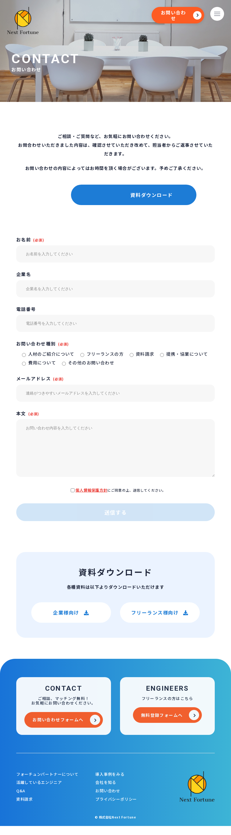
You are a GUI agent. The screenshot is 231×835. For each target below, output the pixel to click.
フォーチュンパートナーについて (47, 783)
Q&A (20, 800)
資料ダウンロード (165, 194)
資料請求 (24, 808)
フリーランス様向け (160, 621)
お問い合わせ (107, 800)
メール (66, 194)
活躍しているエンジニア (39, 791)
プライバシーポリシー (116, 808)
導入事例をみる (109, 783)
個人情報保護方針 (91, 499)
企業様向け (71, 621)
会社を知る (105, 791)
